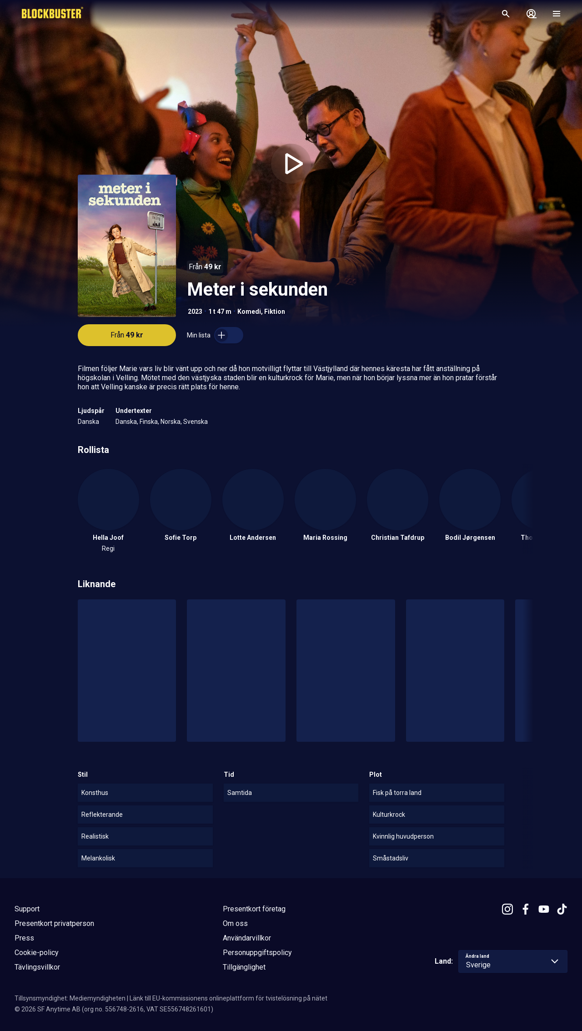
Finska (149, 421)
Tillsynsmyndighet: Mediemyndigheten (70, 998)
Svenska (195, 421)
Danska (88, 421)
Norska (171, 421)
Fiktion (274, 311)
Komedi (249, 311)
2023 (195, 311)
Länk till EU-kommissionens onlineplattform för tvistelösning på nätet (228, 998)
